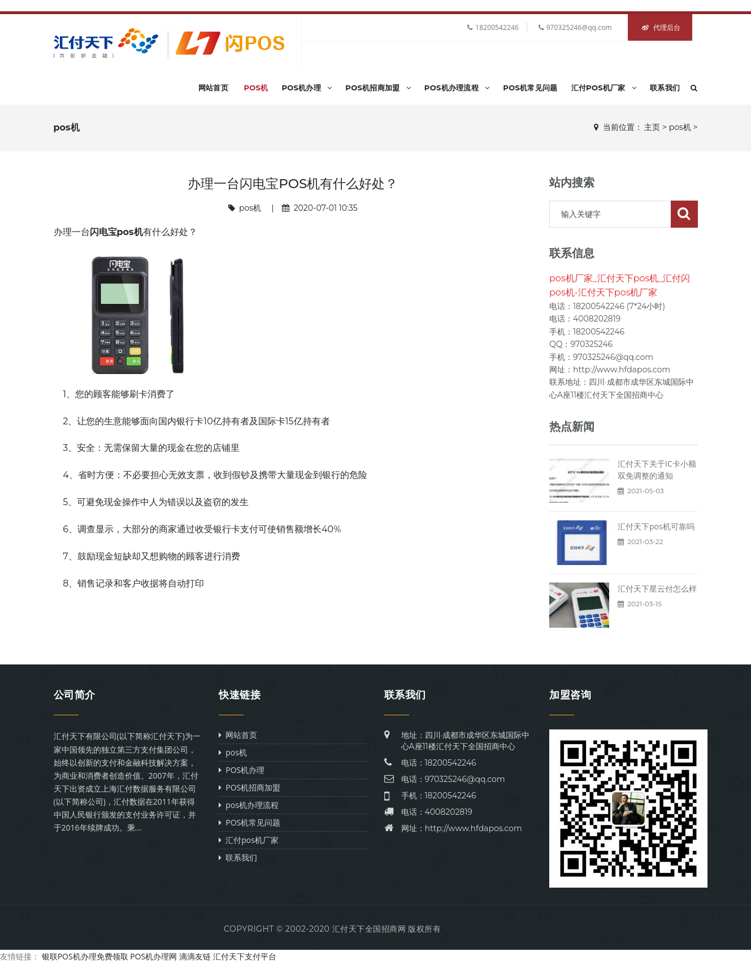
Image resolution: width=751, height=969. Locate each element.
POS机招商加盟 (377, 87)
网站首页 (213, 87)
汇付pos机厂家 (603, 87)
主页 (652, 127)
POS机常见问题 (530, 87)
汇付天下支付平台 (244, 956)
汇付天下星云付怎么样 (657, 588)
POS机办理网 (153, 956)
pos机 (256, 87)
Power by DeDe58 (485, 929)
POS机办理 (306, 87)
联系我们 (665, 87)
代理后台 (661, 27)
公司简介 (74, 695)
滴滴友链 (195, 956)
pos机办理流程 (456, 87)
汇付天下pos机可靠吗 (656, 526)
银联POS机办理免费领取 (85, 956)
